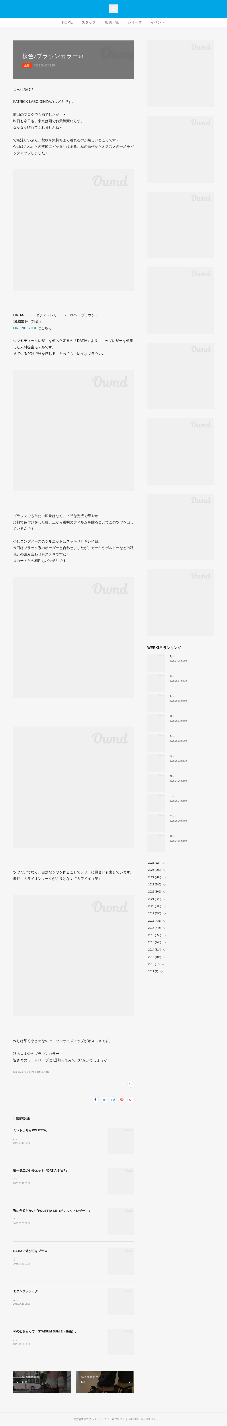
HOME (67, 22)
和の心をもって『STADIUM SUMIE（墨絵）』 (45, 1331)
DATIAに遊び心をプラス (30, 1251)
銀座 (26, 65)
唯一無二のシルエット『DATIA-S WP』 (40, 1170)
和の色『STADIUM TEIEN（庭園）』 (192, 736)
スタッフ (89, 22)
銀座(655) (18, 1072)
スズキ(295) (30, 1072)
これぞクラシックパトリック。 (188, 816)
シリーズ (135, 22)
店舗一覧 (112, 22)
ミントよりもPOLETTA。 (31, 1130)
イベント (158, 22)
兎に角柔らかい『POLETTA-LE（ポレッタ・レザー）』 (52, 1210)
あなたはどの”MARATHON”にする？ (191, 656)
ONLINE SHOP (25, 328)
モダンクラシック (25, 1291)
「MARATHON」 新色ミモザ (188, 796)
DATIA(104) (43, 1072)
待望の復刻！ (178, 756)
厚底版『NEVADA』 (182, 776)
